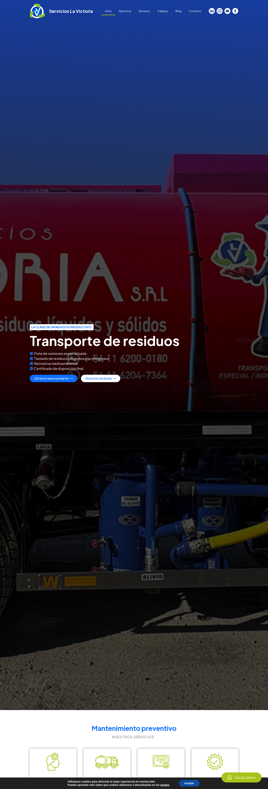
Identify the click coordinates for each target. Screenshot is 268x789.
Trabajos (162, 11)
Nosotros (125, 11)
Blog (178, 11)
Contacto (195, 11)
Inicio (108, 11)
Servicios (144, 11)
